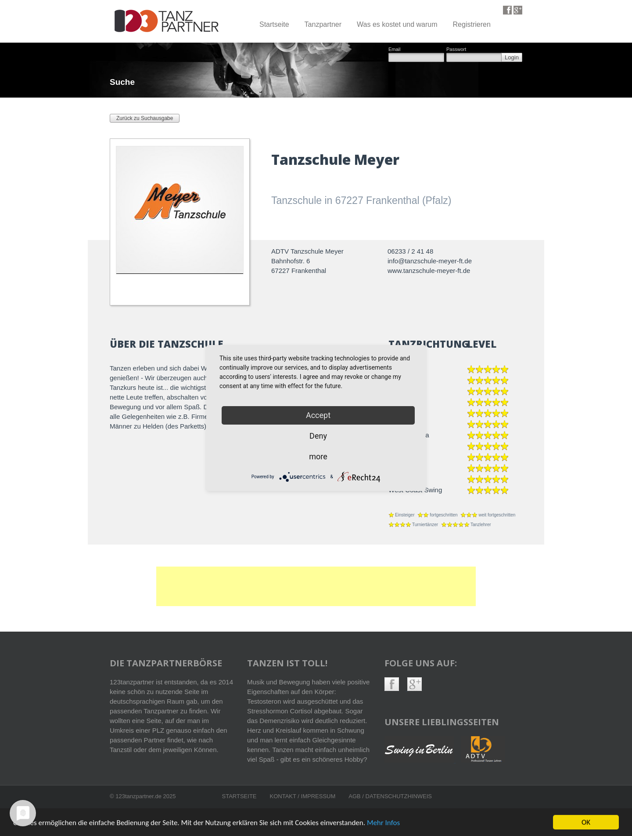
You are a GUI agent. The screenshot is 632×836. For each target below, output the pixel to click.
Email (394, 49)
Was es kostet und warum (397, 24)
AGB (355, 796)
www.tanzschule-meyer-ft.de (429, 270)
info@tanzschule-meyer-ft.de (430, 261)
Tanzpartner (323, 24)
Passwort (456, 49)
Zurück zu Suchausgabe (144, 118)
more (318, 456)
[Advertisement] (316, 586)
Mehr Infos (383, 824)
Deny (318, 435)
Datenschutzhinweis (399, 796)
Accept (318, 415)
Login (512, 57)
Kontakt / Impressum (303, 796)
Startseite (274, 24)
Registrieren (472, 24)
